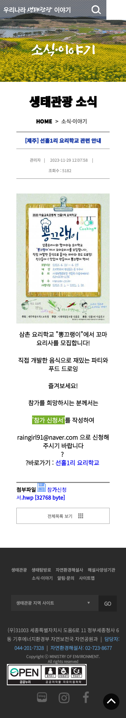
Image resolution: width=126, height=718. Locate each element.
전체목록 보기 (59, 516)
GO (107, 603)
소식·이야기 (42, 578)
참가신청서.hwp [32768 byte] (41, 493)
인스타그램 (64, 697)
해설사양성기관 (101, 570)
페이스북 (86, 697)
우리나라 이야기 (37, 9)
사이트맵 (87, 578)
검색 (96, 10)
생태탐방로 (41, 570)
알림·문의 (65, 578)
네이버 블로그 (41, 697)
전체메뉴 (116, 10)
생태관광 (19, 570)
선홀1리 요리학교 (77, 462)
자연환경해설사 (69, 570)
